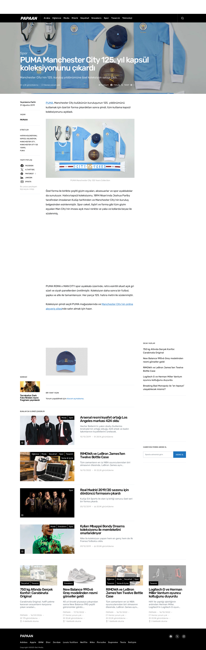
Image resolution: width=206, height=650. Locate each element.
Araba (47, 18)
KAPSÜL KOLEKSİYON (28, 139)
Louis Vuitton (70, 642)
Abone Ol (180, 455)
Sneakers (96, 18)
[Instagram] (184, 636)
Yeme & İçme (67, 458)
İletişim (132, 642)
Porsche (101, 642)
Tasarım (115, 18)
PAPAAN (23, 120)
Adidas (24, 642)
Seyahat (84, 18)
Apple (33, 642)
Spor (106, 18)
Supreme (113, 642)
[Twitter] (177, 636)
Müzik (75, 18)
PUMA (22, 151)
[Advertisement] (103, 6)
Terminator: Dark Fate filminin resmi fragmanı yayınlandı (30, 397)
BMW (41, 642)
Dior (48, 642)
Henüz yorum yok (52, 85)
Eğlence (57, 18)
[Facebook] (171, 636)
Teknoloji (127, 18)
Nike (92, 642)
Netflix (84, 642)
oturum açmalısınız (75, 398)
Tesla (123, 642)
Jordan (57, 642)
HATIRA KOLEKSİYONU (28, 136)
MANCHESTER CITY (27, 142)
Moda (66, 18)
